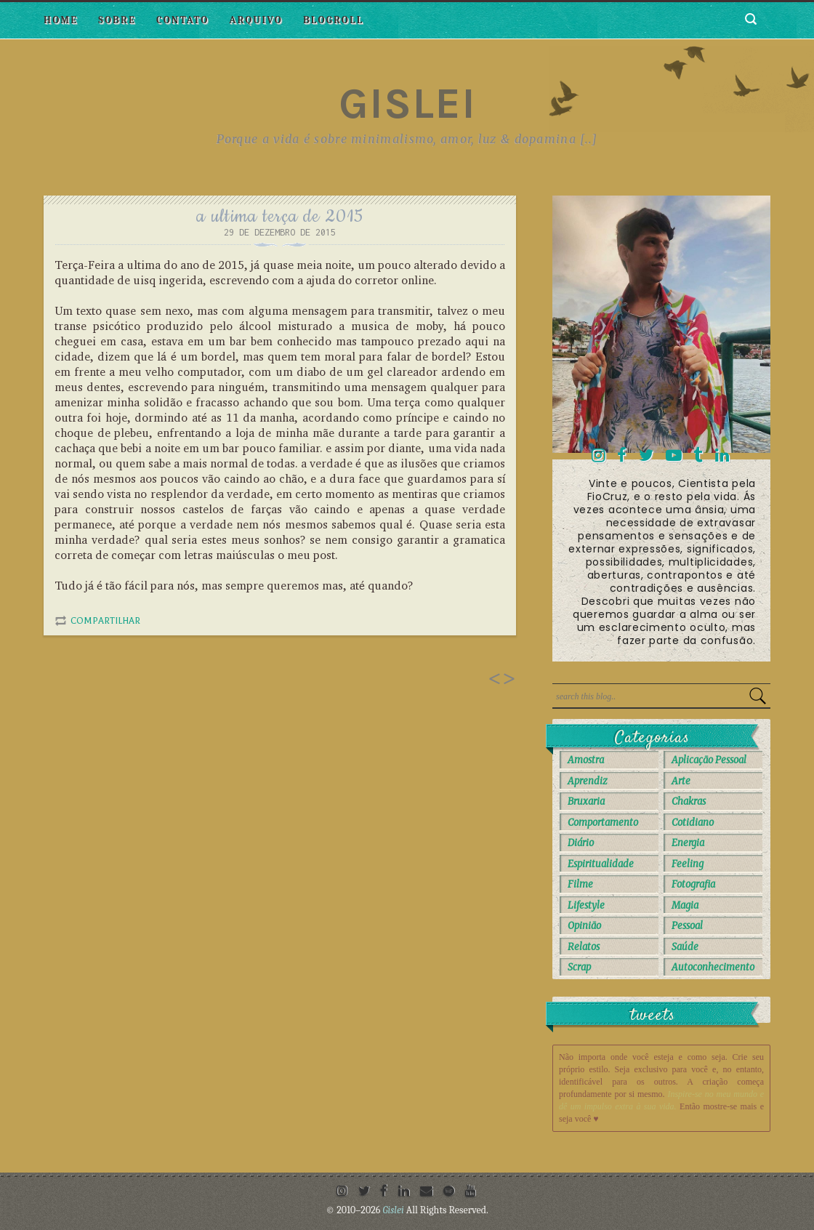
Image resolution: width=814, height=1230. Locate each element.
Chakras (689, 801)
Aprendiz (588, 781)
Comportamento (603, 822)
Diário (581, 843)
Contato (182, 20)
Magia (685, 905)
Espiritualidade (601, 864)
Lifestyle (586, 905)
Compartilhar (105, 621)
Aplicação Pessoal (709, 760)
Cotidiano (693, 822)
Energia (688, 843)
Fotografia (693, 884)
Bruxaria (586, 801)
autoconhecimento (713, 967)
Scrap (579, 967)
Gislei (407, 103)
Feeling (688, 864)
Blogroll (333, 20)
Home (61, 20)
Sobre (117, 20)
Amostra (586, 760)
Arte (681, 781)
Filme (580, 884)
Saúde (685, 947)
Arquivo (256, 20)
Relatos (584, 947)
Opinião (584, 926)
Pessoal (687, 926)
